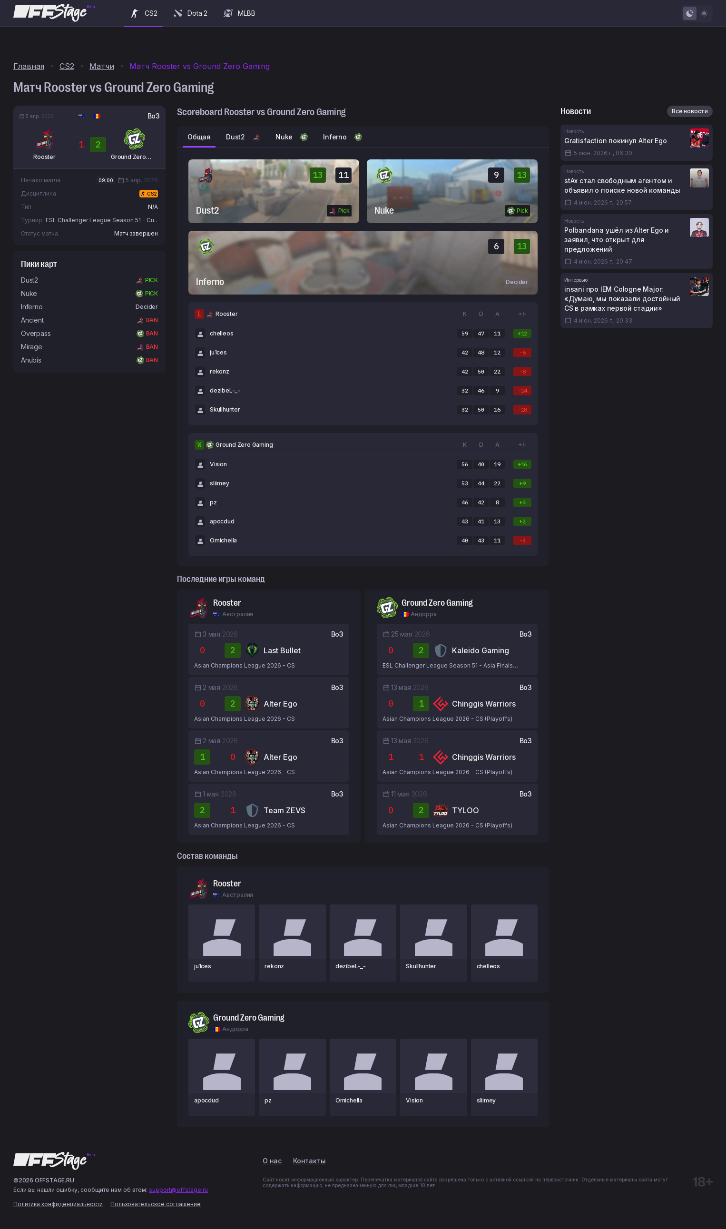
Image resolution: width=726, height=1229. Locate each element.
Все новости (690, 111)
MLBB (239, 13)
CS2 (143, 13)
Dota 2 (189, 13)
